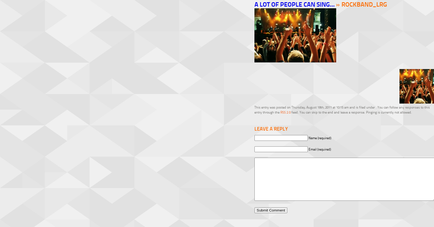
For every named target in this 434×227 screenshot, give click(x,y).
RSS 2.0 (285, 112)
